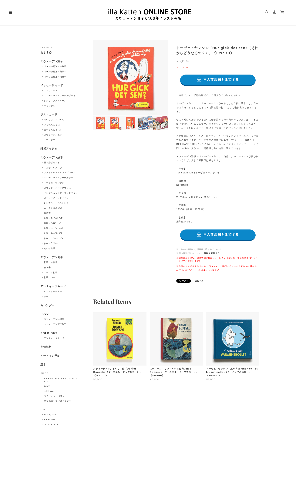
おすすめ (46, 52)
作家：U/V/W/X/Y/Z (55, 238)
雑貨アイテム (48, 148)
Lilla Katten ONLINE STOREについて (62, 380)
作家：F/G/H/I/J (53, 223)
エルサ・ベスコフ (53, 90)
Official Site (51, 424)
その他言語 (49, 248)
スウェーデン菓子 (51, 61)
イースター (49, 139)
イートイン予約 (50, 355)
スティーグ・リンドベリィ (57, 197)
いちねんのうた (52, 124)
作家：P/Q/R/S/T (53, 233)
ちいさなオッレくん (54, 119)
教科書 (47, 213)
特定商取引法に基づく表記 (57, 401)
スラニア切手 (51, 272)
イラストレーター (53, 291)
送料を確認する (212, 253)
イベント (46, 314)
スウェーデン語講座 (54, 319)
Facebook (49, 419)
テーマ (47, 296)
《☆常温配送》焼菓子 (55, 76)
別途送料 (46, 347)
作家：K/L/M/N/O (53, 228)
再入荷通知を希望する (221, 80)
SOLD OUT (49, 333)
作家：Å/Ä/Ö (51, 243)
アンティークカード (53, 286)
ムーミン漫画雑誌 (53, 208)
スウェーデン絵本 (51, 157)
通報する (199, 281)
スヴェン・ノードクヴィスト (58, 187)
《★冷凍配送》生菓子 (55, 66)
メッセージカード (51, 85)
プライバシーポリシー (55, 396)
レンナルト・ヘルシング (56, 203)
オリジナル (49, 105)
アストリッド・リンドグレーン (60, 172)
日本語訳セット (52, 162)
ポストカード (48, 114)
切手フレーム (51, 277)
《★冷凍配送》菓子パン (56, 71)
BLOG (47, 386)
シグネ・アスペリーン (55, 100)
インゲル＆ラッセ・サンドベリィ (61, 193)
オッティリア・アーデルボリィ (60, 95)
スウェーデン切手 (51, 257)
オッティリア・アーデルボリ (58, 177)
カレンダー (47, 305)
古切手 (47, 267)
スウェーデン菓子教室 (55, 324)
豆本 (43, 364)
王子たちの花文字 (53, 129)
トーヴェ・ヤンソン (54, 182)
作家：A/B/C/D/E (53, 218)
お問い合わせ (51, 391)
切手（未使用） (52, 262)
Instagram (50, 414)
